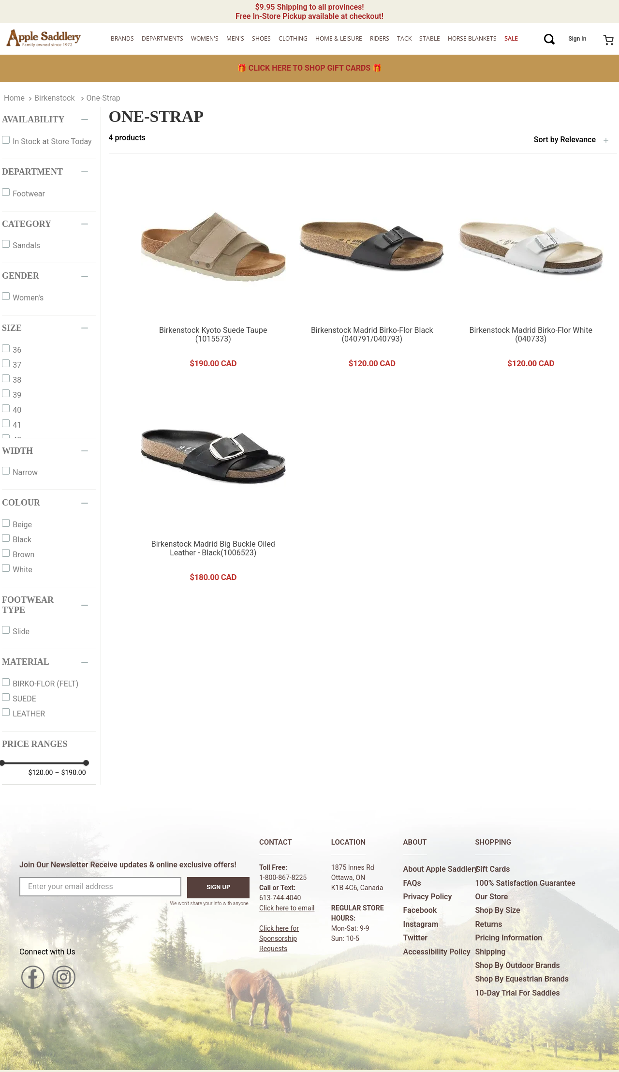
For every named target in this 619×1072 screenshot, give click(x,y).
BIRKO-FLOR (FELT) (45, 683)
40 (17, 410)
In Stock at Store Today (52, 141)
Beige (22, 524)
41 (17, 425)
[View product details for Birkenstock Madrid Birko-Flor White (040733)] (531, 274)
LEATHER (29, 713)
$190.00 (70, 772)
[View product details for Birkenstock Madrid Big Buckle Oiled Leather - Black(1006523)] (213, 488)
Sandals (26, 245)
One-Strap (103, 98)
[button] (49, 120)
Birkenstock (54, 98)
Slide (21, 631)
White (22, 569)
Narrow (25, 472)
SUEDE (24, 698)
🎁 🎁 (309, 68)
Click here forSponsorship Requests (279, 938)
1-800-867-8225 (283, 877)
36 (17, 350)
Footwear (29, 193)
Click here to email (287, 908)
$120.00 (41, 772)
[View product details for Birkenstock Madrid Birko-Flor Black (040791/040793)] (371, 274)
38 (17, 380)
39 (17, 395)
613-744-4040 (280, 898)
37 (17, 365)
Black (22, 539)
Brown (23, 554)
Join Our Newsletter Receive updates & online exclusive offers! (127, 864)
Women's (28, 297)
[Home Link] (14, 98)
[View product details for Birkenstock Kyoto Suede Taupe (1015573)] (213, 274)
